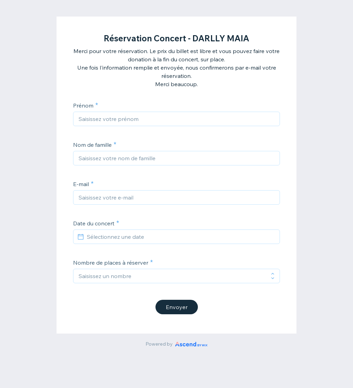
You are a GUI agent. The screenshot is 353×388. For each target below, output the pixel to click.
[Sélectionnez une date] (180, 237)
